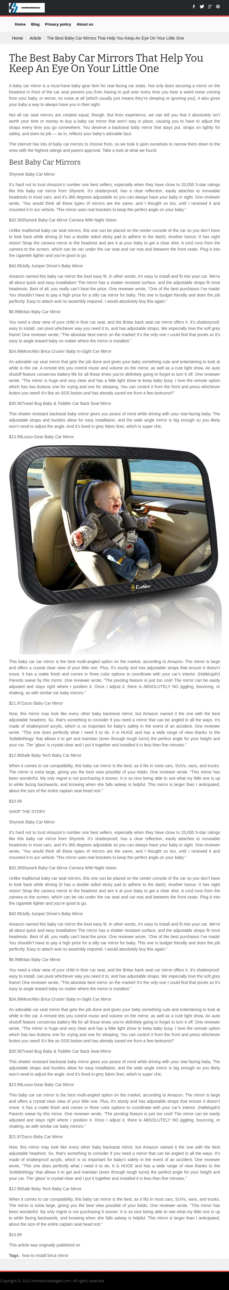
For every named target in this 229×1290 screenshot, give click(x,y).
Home (20, 24)
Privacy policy (58, 24)
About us (84, 24)
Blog (35, 24)
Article (35, 38)
